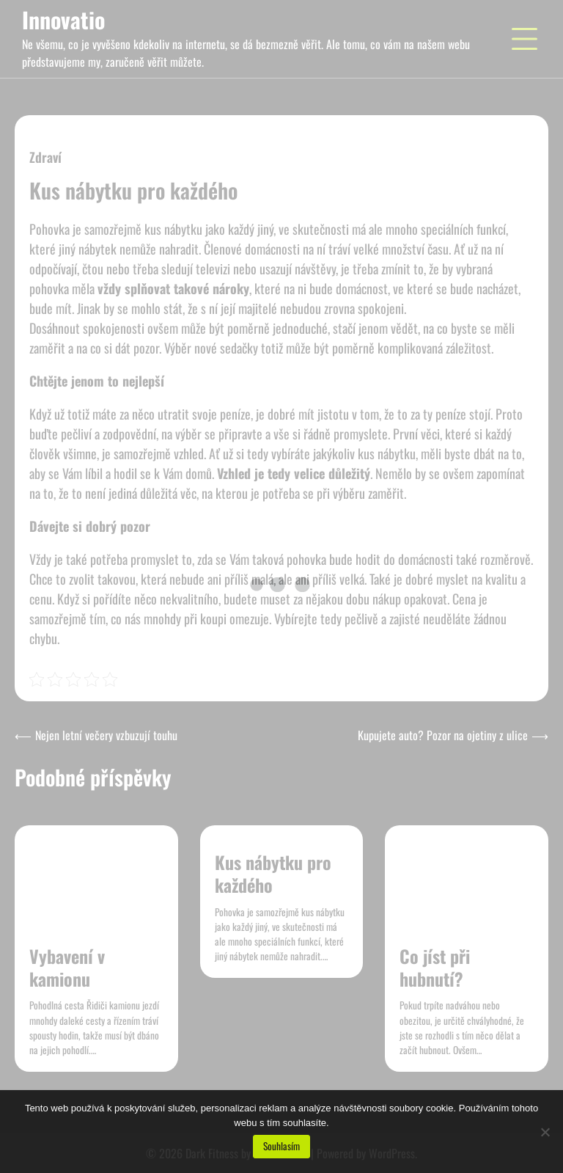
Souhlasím (281, 1146)
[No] (544, 1132)
